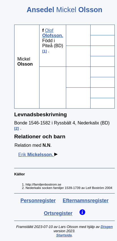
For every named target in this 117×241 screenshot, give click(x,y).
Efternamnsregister (85, 200)
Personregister (38, 200)
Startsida (64, 235)
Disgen (107, 227)
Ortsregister (58, 213)
